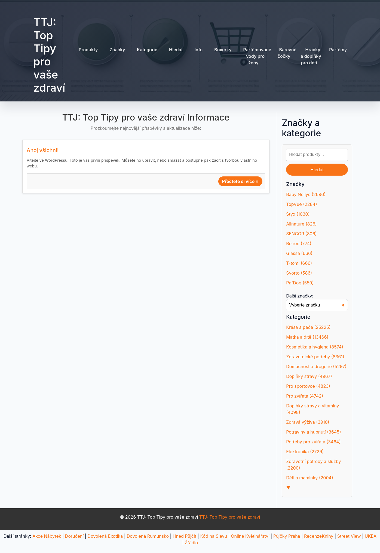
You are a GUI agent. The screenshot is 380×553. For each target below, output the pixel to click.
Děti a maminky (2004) (309, 477)
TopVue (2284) (301, 204)
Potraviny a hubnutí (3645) (313, 432)
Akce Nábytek (46, 536)
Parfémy (338, 49)
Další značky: (299, 296)
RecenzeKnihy (318, 536)
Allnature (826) (301, 224)
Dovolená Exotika (105, 536)
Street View (349, 536)
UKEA (370, 536)
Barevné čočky (287, 53)
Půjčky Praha (286, 536)
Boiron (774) (298, 243)
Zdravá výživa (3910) (307, 422)
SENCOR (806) (301, 233)
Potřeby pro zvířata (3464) (313, 441)
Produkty (88, 49)
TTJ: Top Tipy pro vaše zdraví (49, 55)
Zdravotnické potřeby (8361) (315, 356)
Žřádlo (191, 542)
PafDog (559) (300, 282)
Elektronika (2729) (305, 451)
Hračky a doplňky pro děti (311, 56)
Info (198, 49)
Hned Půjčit (184, 536)
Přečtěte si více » (240, 181)
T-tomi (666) (299, 263)
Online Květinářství (250, 536)
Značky (117, 49)
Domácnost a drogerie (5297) (316, 366)
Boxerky (222, 49)
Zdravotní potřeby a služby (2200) (313, 465)
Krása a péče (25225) (308, 327)
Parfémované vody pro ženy (257, 56)
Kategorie (147, 49)
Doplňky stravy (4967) (309, 376)
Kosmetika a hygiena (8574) (314, 347)
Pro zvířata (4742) (304, 396)
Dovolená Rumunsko (148, 536)
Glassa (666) (299, 253)
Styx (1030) (297, 214)
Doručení (74, 536)
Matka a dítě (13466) (307, 337)
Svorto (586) (299, 273)
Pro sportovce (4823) (308, 386)
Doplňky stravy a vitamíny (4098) (312, 409)
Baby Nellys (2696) (306, 194)
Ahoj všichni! (43, 150)
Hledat (176, 49)
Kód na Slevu (213, 536)
